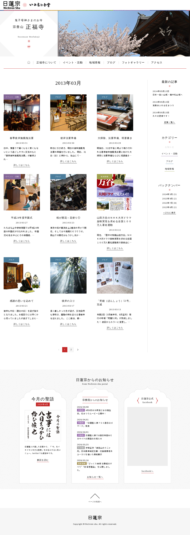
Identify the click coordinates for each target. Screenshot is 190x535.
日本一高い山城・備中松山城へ (168, 94)
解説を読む (43, 460)
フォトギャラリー (133, 62)
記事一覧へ (169, 122)
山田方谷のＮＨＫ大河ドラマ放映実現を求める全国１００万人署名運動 (114, 221)
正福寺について (46, 62)
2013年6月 (167, 207)
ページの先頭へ (95, 502)
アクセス (157, 62)
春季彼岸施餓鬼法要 (22, 138)
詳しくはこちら (22, 165)
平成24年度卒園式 (22, 217)
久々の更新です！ (161, 115)
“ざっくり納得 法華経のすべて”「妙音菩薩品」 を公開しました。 (94, 466)
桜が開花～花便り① (68, 217)
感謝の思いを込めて (22, 301)
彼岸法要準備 (68, 138)
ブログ (111, 62)
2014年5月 (167, 194)
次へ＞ (77, 349)
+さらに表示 (169, 213)
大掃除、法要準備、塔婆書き (115, 138)
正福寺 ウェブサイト (29, 46)
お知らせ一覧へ (95, 477)
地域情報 (95, 62)
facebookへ (148, 471)
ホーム (28, 62)
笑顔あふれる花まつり (163, 105)
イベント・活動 (73, 62)
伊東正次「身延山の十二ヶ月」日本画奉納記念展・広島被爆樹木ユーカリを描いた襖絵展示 (95, 451)
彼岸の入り (68, 301)
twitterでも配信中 (40, 453)
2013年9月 (167, 199)
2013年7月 (167, 203)
